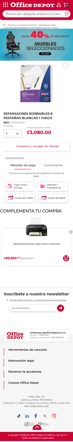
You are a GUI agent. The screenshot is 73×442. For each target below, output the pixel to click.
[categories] (5, 5)
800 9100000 (58, 337)
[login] (59, 5)
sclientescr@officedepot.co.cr (48, 332)
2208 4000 (44, 335)
